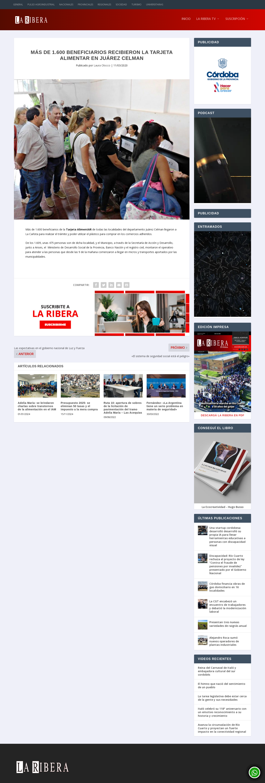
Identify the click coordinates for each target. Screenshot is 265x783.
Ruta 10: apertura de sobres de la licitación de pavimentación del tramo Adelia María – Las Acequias (123, 409)
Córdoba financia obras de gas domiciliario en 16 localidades (227, 589)
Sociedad (121, 4)
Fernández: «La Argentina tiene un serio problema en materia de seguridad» (165, 408)
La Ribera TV (206, 21)
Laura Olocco (102, 67)
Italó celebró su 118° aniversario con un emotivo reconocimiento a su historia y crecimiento (222, 714)
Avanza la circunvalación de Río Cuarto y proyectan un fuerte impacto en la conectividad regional (222, 730)
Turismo (136, 4)
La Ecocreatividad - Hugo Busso (223, 509)
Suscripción (235, 21)
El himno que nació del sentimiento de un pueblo (221, 687)
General (18, 4)
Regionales (104, 4)
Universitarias (154, 4)
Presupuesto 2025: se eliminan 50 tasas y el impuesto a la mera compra (79, 408)
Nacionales (66, 4)
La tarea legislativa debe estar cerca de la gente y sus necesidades (222, 699)
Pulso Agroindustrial (41, 4)
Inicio (186, 21)
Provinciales (85, 4)
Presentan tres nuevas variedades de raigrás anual (228, 625)
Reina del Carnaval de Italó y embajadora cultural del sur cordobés (217, 673)
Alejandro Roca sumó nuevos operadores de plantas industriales (224, 643)
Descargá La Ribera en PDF (222, 417)
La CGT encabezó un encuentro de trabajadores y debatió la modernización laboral (227, 608)
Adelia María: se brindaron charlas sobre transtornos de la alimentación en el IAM (37, 408)
